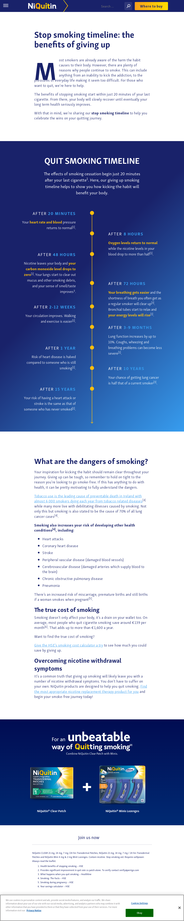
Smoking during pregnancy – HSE (56, 882)
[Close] (179, 907)
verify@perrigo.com (129, 870)
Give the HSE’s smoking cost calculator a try (68, 645)
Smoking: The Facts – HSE (53, 878)
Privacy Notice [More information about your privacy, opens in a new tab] (34, 910)
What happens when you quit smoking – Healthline (65, 874)
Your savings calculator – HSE (55, 886)
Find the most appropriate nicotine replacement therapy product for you (90, 688)
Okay (139, 913)
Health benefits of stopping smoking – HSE (61, 866)
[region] (92, 908)
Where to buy (151, 6)
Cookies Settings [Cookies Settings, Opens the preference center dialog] (139, 903)
